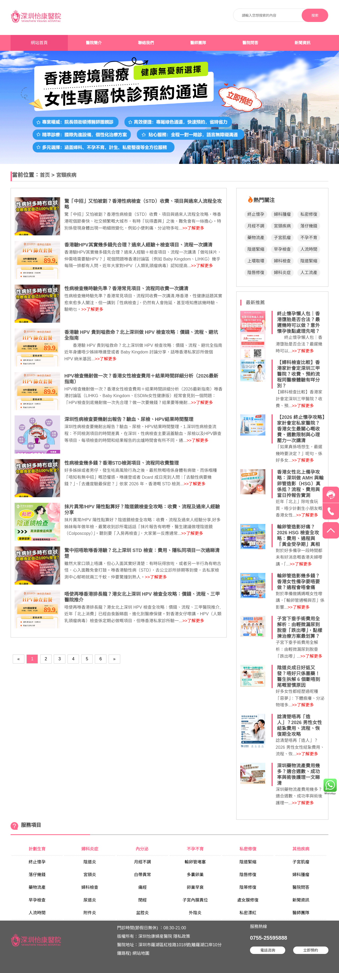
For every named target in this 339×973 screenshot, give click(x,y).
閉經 (142, 900)
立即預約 (310, 950)
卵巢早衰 (195, 887)
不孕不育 (308, 237)
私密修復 (308, 214)
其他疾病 (300, 849)
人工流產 (308, 272)
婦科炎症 (282, 272)
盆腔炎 (142, 913)
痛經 (142, 887)
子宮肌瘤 (282, 237)
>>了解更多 (193, 228)
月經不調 (255, 226)
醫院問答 (250, 43)
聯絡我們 (146, 43)
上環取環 (255, 261)
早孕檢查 (282, 249)
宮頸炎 (89, 874)
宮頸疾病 (66, 175)
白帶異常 (142, 874)
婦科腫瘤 (282, 214)
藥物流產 (255, 237)
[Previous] (18, 659)
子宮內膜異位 (195, 900)
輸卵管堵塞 (195, 862)
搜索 (314, 15)
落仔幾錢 (308, 226)
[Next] (114, 659)
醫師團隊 (198, 43)
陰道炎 (89, 862)
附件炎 (89, 913)
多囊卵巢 (195, 874)
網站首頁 (39, 43)
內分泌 (142, 849)
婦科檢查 (282, 261)
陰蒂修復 (247, 887)
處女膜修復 (247, 900)
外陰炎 (195, 913)
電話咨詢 (267, 950)
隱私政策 (181, 936)
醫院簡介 (94, 43)
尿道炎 (89, 900)
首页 (45, 175)
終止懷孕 (255, 214)
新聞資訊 (302, 43)
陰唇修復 (255, 272)
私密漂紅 (247, 913)
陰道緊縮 (255, 249)
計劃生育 (37, 849)
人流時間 (308, 249)
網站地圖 (140, 953)
